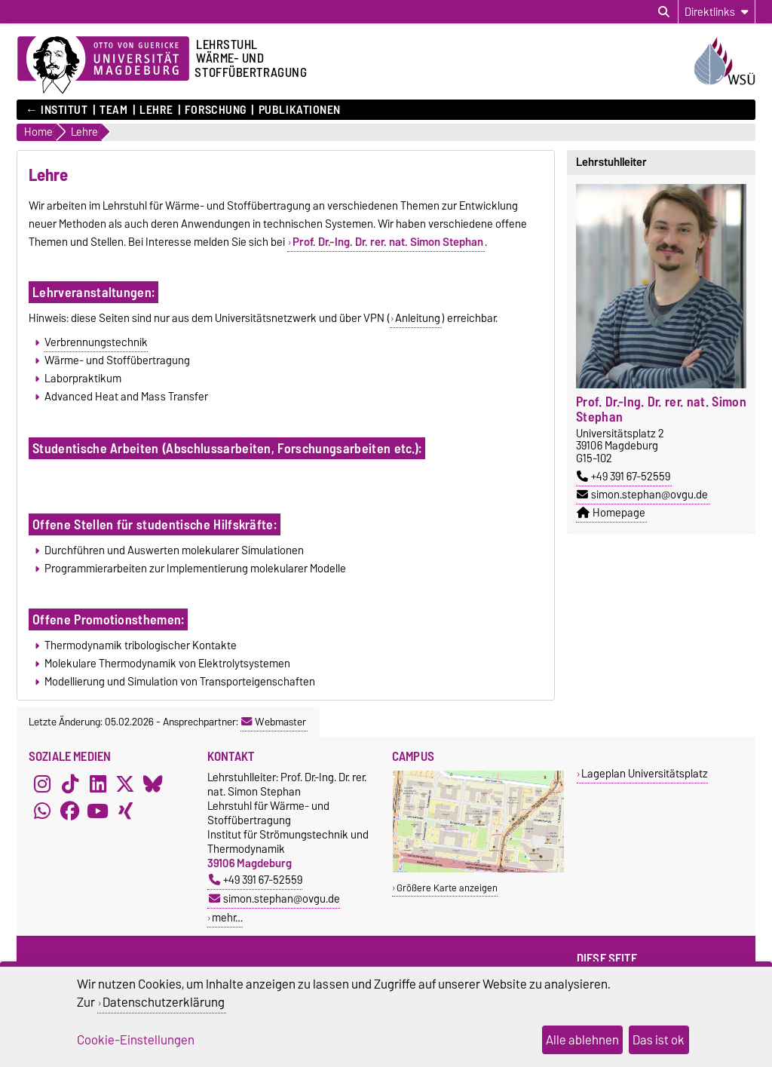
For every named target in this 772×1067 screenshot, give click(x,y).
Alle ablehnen (582, 1039)
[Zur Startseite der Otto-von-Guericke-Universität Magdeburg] (103, 65)
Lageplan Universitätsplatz (644, 773)
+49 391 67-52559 (623, 477)
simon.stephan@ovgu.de (642, 495)
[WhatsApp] (42, 810)
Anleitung (417, 318)
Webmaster (273, 722)
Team (113, 110)
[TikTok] (70, 783)
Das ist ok (659, 1039)
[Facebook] (70, 810)
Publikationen (300, 110)
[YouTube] (98, 810)
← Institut (57, 110)
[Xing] (125, 810)
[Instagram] (42, 783)
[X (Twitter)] (125, 783)
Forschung (216, 110)
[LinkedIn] (98, 783)
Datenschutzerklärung (164, 1002)
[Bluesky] (153, 783)
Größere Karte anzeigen (447, 888)
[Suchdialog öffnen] (664, 12)
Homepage (611, 513)
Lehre (156, 110)
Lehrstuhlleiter (611, 162)
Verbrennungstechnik (96, 342)
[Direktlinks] (717, 11)
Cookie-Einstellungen (136, 1039)
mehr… (227, 917)
